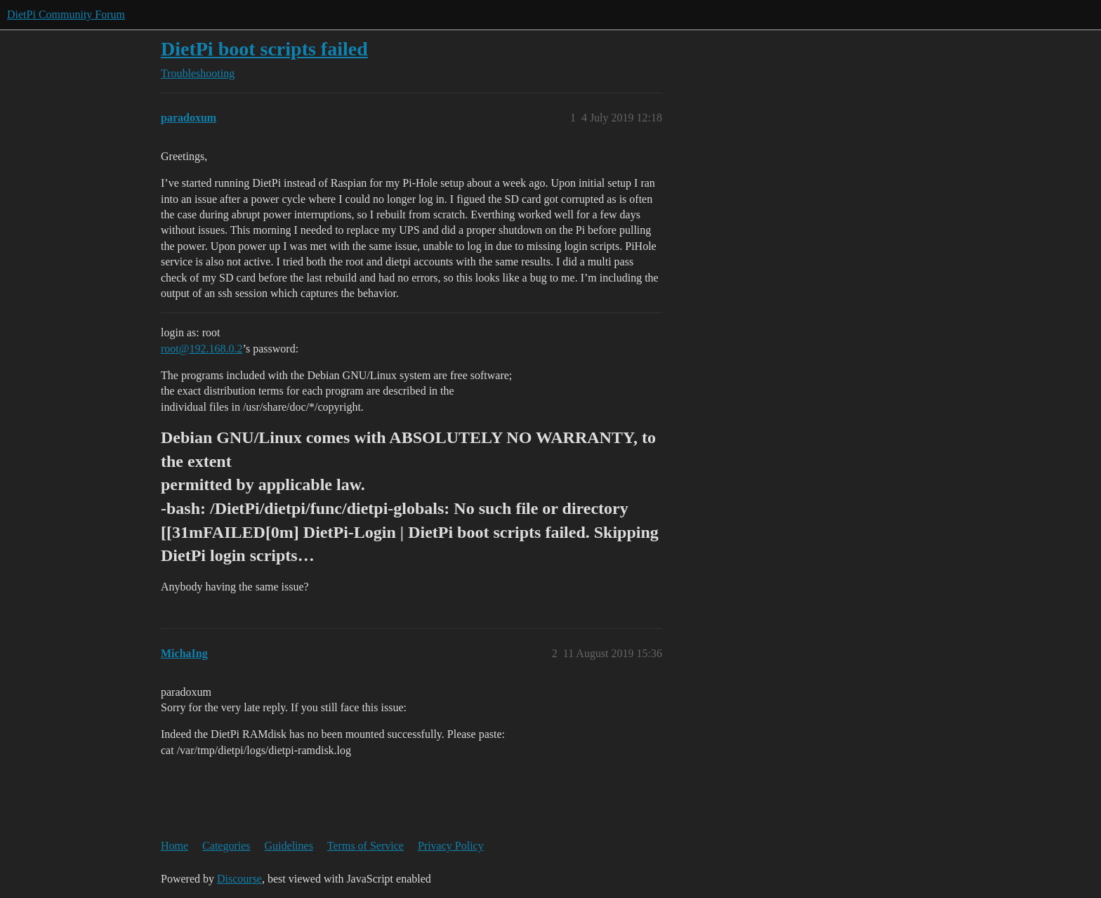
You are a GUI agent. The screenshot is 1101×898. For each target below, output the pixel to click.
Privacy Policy (451, 846)
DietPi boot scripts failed (264, 49)
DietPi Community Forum (66, 14)
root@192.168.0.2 (202, 349)
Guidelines (289, 846)
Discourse (239, 879)
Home (174, 846)
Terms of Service (365, 846)
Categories (226, 846)
